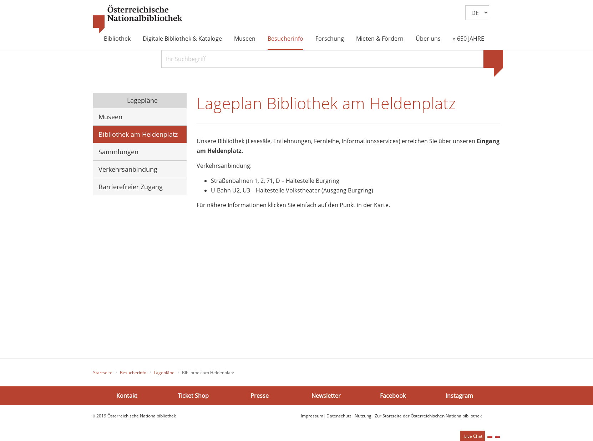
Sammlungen (118, 151)
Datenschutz (338, 416)
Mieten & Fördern (380, 38)
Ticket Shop (193, 395)
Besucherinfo (285, 38)
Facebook (393, 395)
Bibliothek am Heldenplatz (138, 134)
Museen (244, 38)
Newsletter (326, 395)
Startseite (102, 373)
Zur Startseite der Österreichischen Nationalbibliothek (428, 416)
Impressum (312, 416)
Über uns (428, 38)
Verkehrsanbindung (127, 169)
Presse (259, 395)
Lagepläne (141, 100)
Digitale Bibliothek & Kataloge (182, 38)
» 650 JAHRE (468, 38)
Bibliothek (117, 38)
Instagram (459, 395)
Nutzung (363, 416)
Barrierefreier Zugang (130, 186)
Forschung (329, 38)
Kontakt (126, 395)
